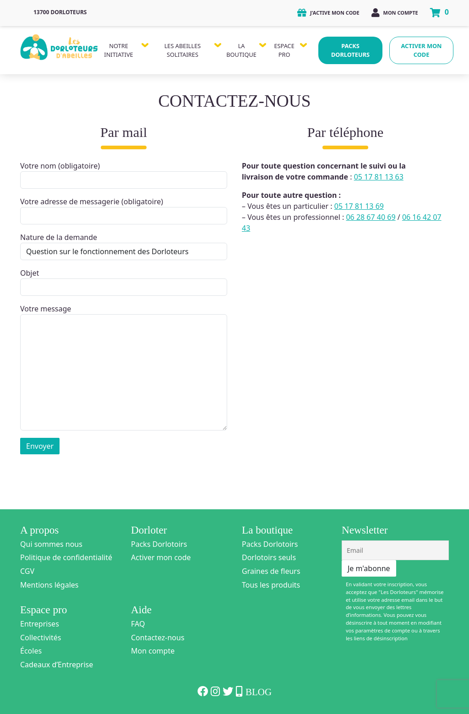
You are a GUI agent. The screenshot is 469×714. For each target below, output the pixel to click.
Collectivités (40, 637)
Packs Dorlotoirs (159, 544)
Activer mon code (421, 50)
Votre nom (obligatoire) (123, 175)
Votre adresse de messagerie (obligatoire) (123, 210)
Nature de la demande (123, 246)
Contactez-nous (158, 637)
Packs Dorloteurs (350, 50)
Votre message (123, 367)
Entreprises (39, 624)
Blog (258, 692)
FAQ (138, 624)
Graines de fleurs (271, 571)
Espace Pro (284, 50)
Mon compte (394, 12)
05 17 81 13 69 (359, 206)
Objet (123, 282)
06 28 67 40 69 (370, 217)
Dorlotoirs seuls (269, 557)
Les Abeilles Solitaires (182, 50)
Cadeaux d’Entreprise (56, 664)
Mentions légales (49, 585)
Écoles (31, 651)
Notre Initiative (118, 50)
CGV (27, 571)
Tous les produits (271, 585)
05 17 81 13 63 (379, 177)
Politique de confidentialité (66, 557)
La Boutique (241, 50)
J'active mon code (328, 12)
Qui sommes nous (51, 544)
